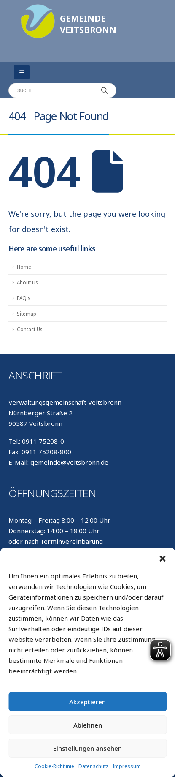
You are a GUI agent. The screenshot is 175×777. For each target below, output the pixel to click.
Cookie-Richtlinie (54, 766)
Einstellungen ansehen (87, 748)
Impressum (127, 766)
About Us (27, 282)
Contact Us (29, 329)
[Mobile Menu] (22, 72)
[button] (162, 558)
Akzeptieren (87, 702)
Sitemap (26, 313)
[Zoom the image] (38, 8)
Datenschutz (93, 766)
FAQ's (23, 297)
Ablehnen (87, 725)
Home (24, 266)
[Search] (104, 90)
